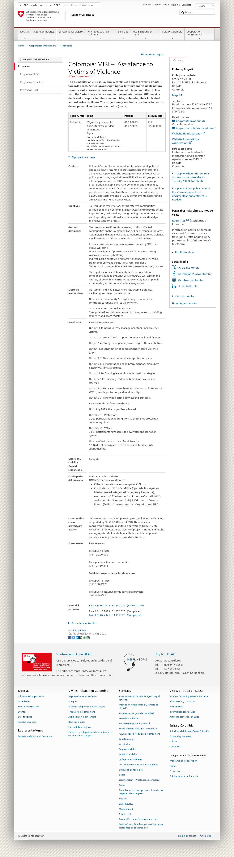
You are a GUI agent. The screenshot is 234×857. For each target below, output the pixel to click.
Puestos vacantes (27, 722)
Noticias (25, 35)
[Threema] (81, 637)
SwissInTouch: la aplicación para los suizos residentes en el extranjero (141, 826)
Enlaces (123, 798)
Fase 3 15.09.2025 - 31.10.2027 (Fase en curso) (116, 605)
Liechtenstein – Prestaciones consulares (139, 780)
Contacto (177, 60)
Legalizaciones (126, 739)
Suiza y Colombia (172, 35)
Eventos (22, 711)
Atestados (124, 744)
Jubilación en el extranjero (82, 716)
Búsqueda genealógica (131, 769)
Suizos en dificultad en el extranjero (138, 728)
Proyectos (174, 771)
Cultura (173, 741)
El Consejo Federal (33, 5)
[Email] (88, 637)
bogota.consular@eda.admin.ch (196, 128)
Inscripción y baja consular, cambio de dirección (138, 706)
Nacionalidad (126, 809)
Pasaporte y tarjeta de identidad (136, 713)
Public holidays (184, 252)
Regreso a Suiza (76, 722)
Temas (173, 766)
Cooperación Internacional (200, 35)
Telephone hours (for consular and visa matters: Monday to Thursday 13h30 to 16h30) (191, 177)
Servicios (123, 35)
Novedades (24, 701)
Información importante (31, 696)
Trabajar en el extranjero (81, 711)
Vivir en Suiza (176, 706)
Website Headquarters (188, 133)
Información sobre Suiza (182, 711)
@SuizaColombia (188, 267)
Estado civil (125, 814)
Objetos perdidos (128, 754)
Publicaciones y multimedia (183, 776)
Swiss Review (126, 803)
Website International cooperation (186, 141)
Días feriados (25, 716)
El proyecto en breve (83, 157)
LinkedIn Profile (188, 286)
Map (177, 95)
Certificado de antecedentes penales (138, 764)
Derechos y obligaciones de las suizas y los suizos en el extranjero (90, 734)
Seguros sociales (127, 749)
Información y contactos (182, 701)
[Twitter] (74, 637)
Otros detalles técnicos (84, 623)
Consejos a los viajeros (71, 35)
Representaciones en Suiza (82, 696)
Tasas (122, 785)
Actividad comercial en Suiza (184, 716)
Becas (122, 774)
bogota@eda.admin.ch (190, 120)
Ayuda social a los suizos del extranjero (139, 733)
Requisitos (180, 220)
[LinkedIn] (77, 637)
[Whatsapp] (85, 637)
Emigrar (72, 701)
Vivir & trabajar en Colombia (101, 35)
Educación (174, 746)
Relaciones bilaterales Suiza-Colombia (189, 731)
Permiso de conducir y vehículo (135, 723)
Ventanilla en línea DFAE (73, 654)
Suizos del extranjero (79, 727)
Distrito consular (184, 296)
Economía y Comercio (180, 736)
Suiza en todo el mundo (82, 5)
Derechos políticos (128, 718)
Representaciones (44, 35)
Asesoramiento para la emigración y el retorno (139, 698)
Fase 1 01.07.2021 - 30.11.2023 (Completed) (115, 615)
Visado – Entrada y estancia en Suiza (188, 696)
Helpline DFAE (165, 654)
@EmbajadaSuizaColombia (195, 273)
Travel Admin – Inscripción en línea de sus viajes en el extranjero (141, 792)
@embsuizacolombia (190, 280)
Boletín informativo (28, 706)
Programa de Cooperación (183, 760)
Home (21, 45)
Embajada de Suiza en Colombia (35, 736)
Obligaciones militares (130, 759)
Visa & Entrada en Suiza (145, 35)
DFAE (57, 5)
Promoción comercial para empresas (138, 819)
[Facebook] (70, 637)
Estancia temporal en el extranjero (86, 706)
